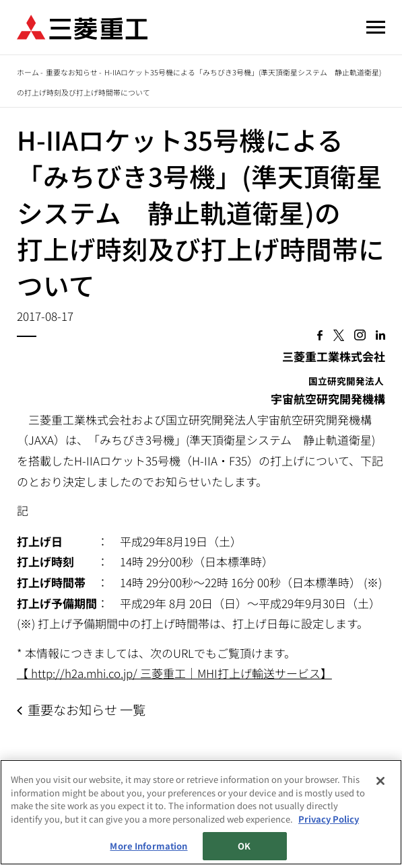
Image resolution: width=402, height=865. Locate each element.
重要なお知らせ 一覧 (86, 709)
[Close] (380, 781)
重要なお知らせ (72, 72)
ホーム (28, 72)
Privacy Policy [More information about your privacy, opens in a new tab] (328, 819)
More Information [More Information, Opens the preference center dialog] (148, 845)
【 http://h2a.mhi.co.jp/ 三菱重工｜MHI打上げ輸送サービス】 (174, 673)
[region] (201, 812)
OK (244, 845)
